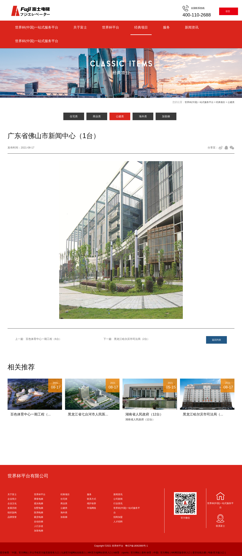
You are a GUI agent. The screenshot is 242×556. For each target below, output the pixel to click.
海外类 (143, 116)
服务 (166, 27)
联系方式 (91, 499)
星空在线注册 (199, 552)
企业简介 (12, 499)
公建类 (231, 102)
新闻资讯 (192, 27)
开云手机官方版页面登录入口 (44, 552)
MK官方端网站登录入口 (100, 552)
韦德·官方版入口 (216, 552)
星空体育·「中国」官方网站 (14, 552)
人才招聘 (118, 521)
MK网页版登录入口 (181, 552)
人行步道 (38, 526)
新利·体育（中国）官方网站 (155, 552)
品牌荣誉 (12, 517)
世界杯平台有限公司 (28, 475)
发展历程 (12, 508)
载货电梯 (38, 517)
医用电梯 (38, 512)
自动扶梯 (38, 521)
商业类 (97, 116)
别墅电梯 (38, 508)
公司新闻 (118, 499)
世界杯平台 (110, 27)
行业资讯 (118, 503)
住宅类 (74, 116)
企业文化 (12, 503)
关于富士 (80, 27)
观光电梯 (38, 503)
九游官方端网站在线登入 (73, 552)
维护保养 (91, 503)
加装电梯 (38, 530)
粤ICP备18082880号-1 (136, 545)
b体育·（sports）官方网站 (127, 552)
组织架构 (12, 512)
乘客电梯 (38, 499)
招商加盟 (118, 517)
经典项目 (141, 27)
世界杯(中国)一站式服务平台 (36, 27)
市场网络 (91, 508)
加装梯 (166, 116)
